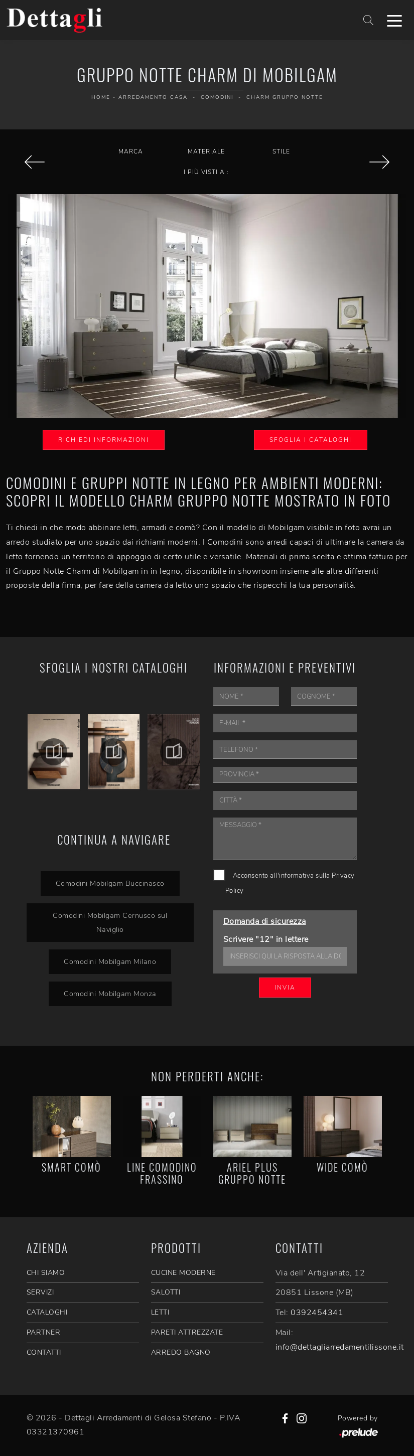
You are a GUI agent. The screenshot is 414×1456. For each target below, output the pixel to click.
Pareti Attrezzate (187, 1332)
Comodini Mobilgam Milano (110, 961)
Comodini (217, 97)
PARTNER (44, 1332)
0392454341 (317, 1312)
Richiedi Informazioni (103, 440)
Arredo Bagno (181, 1352)
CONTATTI (44, 1352)
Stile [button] (281, 151)
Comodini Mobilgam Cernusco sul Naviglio (110, 922)
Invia (285, 988)
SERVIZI (40, 1292)
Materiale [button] (206, 151)
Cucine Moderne (183, 1272)
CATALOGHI (47, 1312)
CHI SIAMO (46, 1272)
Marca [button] (130, 151)
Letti (160, 1312)
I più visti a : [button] (206, 172)
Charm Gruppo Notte (284, 97)
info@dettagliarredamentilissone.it (339, 1347)
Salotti (166, 1292)
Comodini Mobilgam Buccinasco (110, 883)
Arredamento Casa (153, 97)
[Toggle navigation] (394, 20)
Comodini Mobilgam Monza (110, 994)
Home (100, 97)
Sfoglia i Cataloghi (310, 440)
